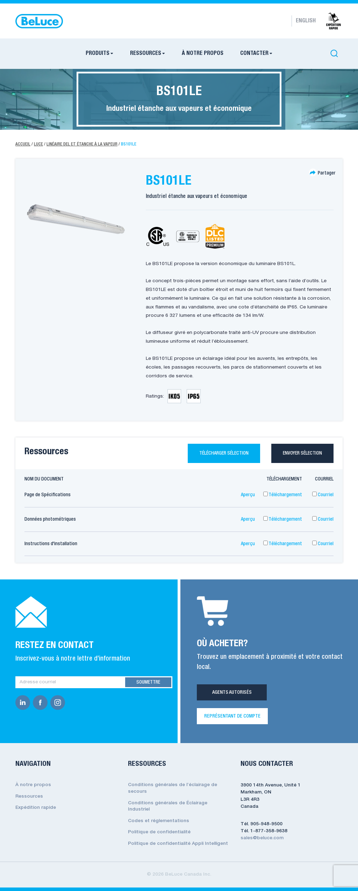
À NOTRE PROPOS (202, 53)
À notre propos (33, 785)
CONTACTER (254, 53)
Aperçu (248, 495)
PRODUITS (97, 53)
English (306, 21)
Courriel (323, 495)
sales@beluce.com (262, 838)
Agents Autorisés (232, 692)
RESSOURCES (145, 53)
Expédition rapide (35, 807)
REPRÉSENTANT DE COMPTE (232, 716)
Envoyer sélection (302, 453)
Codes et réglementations (158, 821)
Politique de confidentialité (159, 832)
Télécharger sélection (224, 453)
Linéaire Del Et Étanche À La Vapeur (81, 144)
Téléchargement (282, 495)
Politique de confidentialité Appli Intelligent (178, 843)
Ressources (29, 796)
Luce (38, 144)
